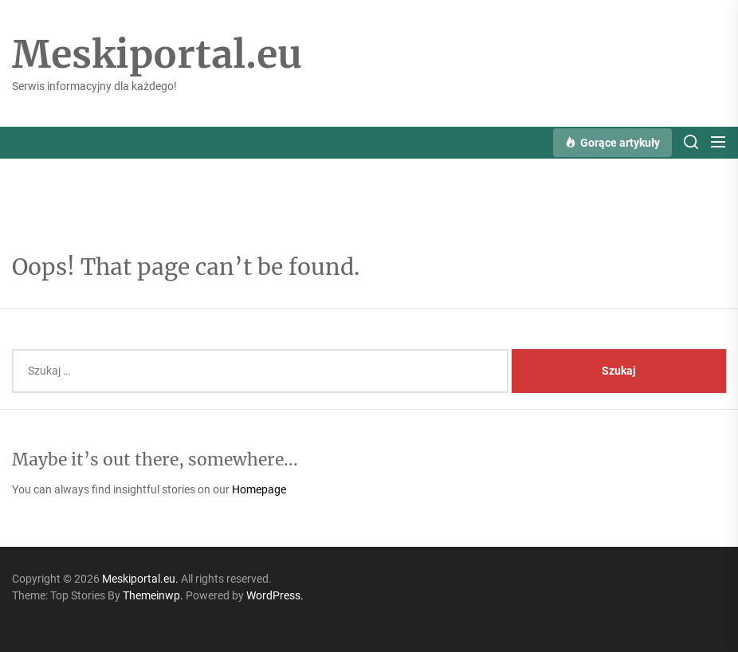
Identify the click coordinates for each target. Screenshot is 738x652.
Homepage (259, 489)
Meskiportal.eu (157, 55)
